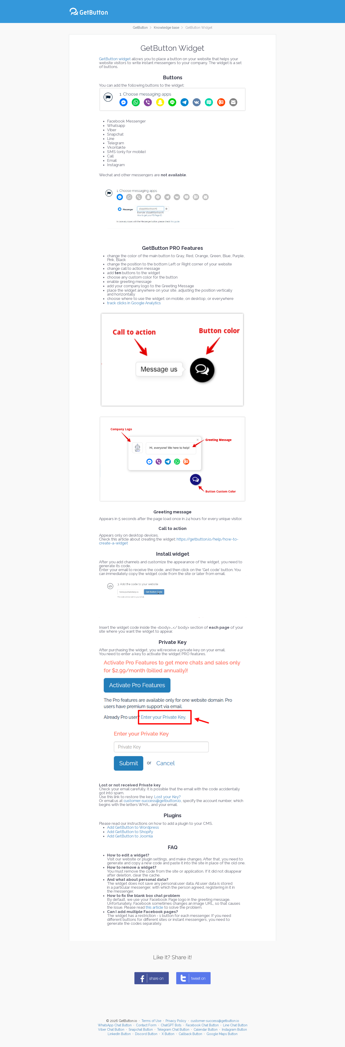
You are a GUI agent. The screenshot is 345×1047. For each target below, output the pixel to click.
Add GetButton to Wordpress (133, 827)
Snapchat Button (141, 1029)
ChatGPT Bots (171, 1025)
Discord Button (146, 1034)
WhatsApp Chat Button (115, 1025)
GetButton (140, 27)
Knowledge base (166, 27)
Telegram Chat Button (173, 1029)
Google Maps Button (222, 1034)
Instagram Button (234, 1029)
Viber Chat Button (111, 1029)
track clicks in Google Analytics (134, 303)
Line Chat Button (235, 1025)
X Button (168, 1034)
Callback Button (190, 1034)
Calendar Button (206, 1029)
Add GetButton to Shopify (130, 831)
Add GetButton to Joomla (130, 836)
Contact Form (146, 1025)
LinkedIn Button (119, 1034)
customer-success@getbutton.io (152, 800)
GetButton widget (115, 59)
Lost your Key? (167, 796)
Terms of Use (151, 1021)
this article (154, 907)
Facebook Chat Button (202, 1025)
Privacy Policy (176, 1021)
